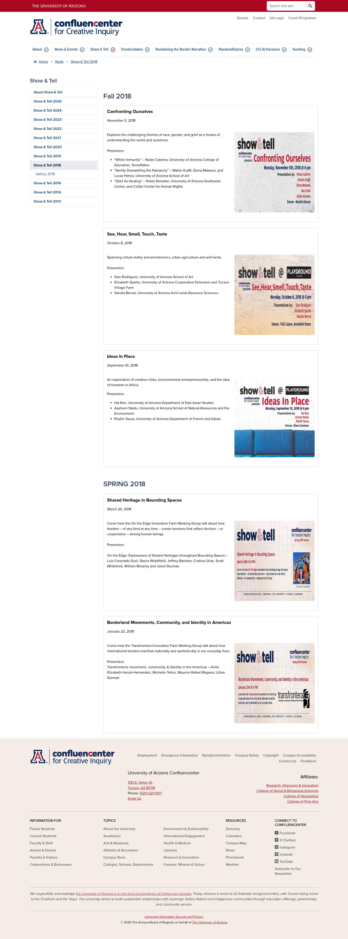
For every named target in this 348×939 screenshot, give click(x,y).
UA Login (277, 18)
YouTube (286, 861)
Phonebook (235, 857)
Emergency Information (179, 755)
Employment (147, 755)
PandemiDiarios (231, 49)
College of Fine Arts (302, 801)
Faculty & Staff (41, 843)
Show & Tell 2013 (47, 201)
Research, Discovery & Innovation (292, 785)
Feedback (308, 761)
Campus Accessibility (299, 755)
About (37, 49)
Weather (232, 864)
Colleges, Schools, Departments (128, 864)
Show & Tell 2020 (48, 147)
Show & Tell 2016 (47, 183)
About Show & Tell (48, 92)
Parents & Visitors (43, 857)
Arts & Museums (115, 843)
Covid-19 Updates (302, 18)
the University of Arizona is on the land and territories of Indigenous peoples (133, 894)
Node (59, 61)
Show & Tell (99, 49)
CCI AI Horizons (268, 49)
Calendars (234, 836)
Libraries (170, 850)
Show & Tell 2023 (47, 119)
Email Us (134, 798)
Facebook (287, 833)
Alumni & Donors (43, 850)
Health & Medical (177, 843)
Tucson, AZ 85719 (141, 788)
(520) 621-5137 (151, 793)
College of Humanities (301, 796)
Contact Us (287, 761)
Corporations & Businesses (50, 864)
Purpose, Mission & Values (184, 864)
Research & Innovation (181, 857)
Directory (233, 829)
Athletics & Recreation (120, 850)
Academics (112, 836)
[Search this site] (286, 6)
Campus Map (236, 843)
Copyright (271, 755)
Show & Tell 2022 (48, 129)
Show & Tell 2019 (47, 156)
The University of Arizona (209, 922)
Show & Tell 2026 (48, 101)
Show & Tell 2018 (84, 61)
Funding (299, 49)
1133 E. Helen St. (140, 782)
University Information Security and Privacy (174, 917)
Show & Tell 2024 (48, 110)
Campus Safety (247, 755)
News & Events (66, 49)
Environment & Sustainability (186, 829)
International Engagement (184, 836)
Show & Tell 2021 (47, 138)
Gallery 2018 (45, 174)
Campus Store (114, 857)
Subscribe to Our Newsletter (288, 871)
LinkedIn (286, 854)
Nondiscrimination (216, 755)
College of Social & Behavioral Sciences (287, 791)
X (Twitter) (287, 840)
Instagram (287, 847)
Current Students (43, 836)
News (230, 850)
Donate (242, 18)
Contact (259, 18)
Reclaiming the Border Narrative (181, 49)
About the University (119, 829)
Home (43, 61)
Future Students (42, 829)
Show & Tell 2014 (47, 192)
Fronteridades (132, 49)
